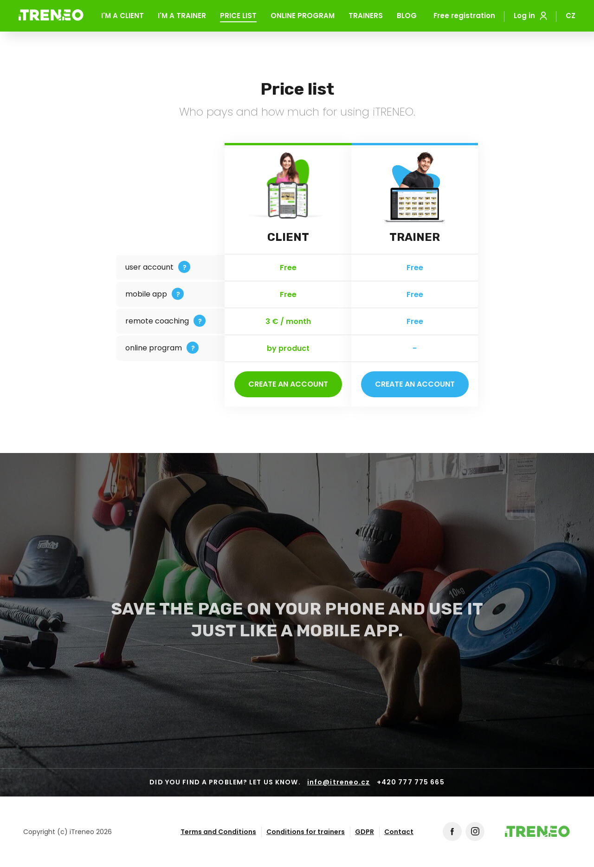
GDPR (364, 831)
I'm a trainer (182, 16)
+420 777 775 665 (411, 782)
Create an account (288, 384)
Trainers (366, 16)
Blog (407, 16)
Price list (238, 16)
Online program (303, 16)
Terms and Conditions (218, 831)
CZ (570, 16)
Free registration (464, 16)
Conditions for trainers (305, 831)
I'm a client (122, 16)
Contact (398, 831)
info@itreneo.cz (338, 782)
